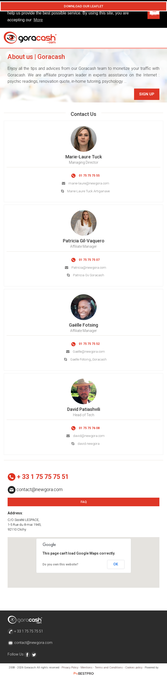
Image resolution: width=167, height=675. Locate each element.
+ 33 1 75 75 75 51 (25, 631)
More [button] (38, 20)
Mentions (86, 667)
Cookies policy (133, 667)
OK (115, 564)
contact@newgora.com (30, 642)
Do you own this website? (60, 564)
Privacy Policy (70, 667)
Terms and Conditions (109, 667)
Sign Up (146, 94)
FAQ (84, 501)
